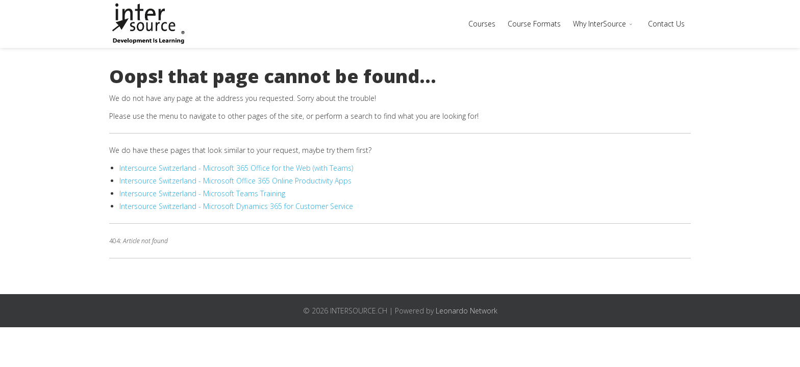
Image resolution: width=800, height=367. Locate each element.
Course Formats (534, 24)
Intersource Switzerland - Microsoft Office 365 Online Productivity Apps (235, 181)
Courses (481, 24)
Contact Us (666, 24)
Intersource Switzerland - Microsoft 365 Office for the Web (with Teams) (236, 168)
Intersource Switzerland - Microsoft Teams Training (202, 193)
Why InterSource (599, 24)
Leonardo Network (466, 311)
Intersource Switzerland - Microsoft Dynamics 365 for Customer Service (236, 206)
